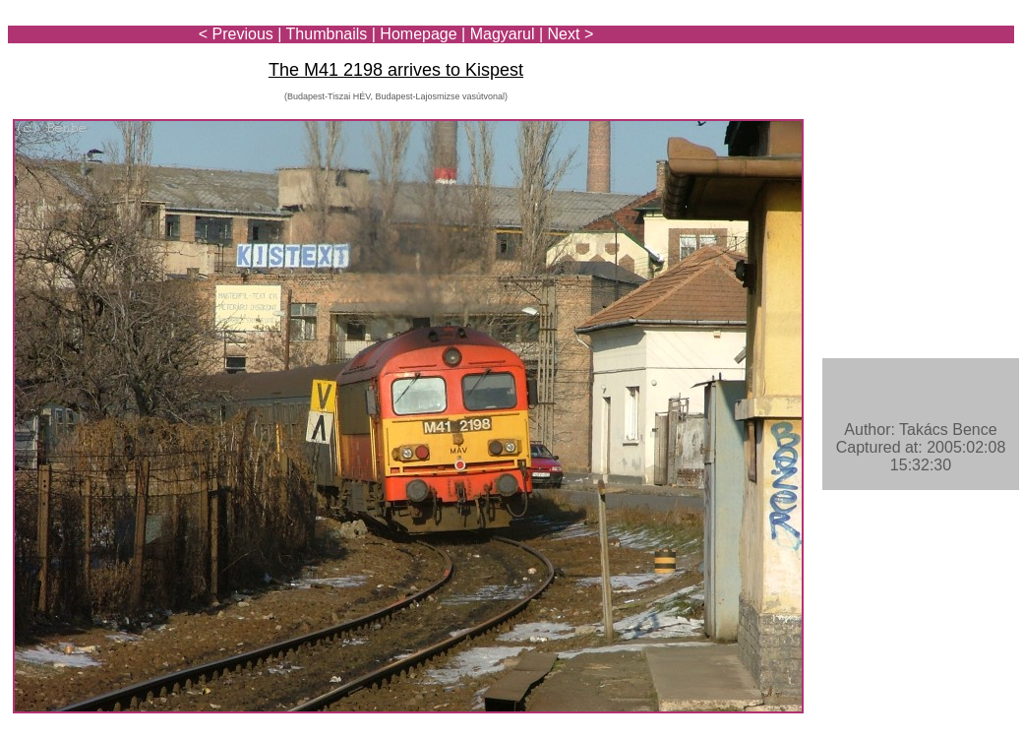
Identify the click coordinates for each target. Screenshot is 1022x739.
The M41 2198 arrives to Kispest (396, 70)
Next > (571, 34)
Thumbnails (327, 34)
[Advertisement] (899, 70)
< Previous (236, 34)
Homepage (418, 34)
